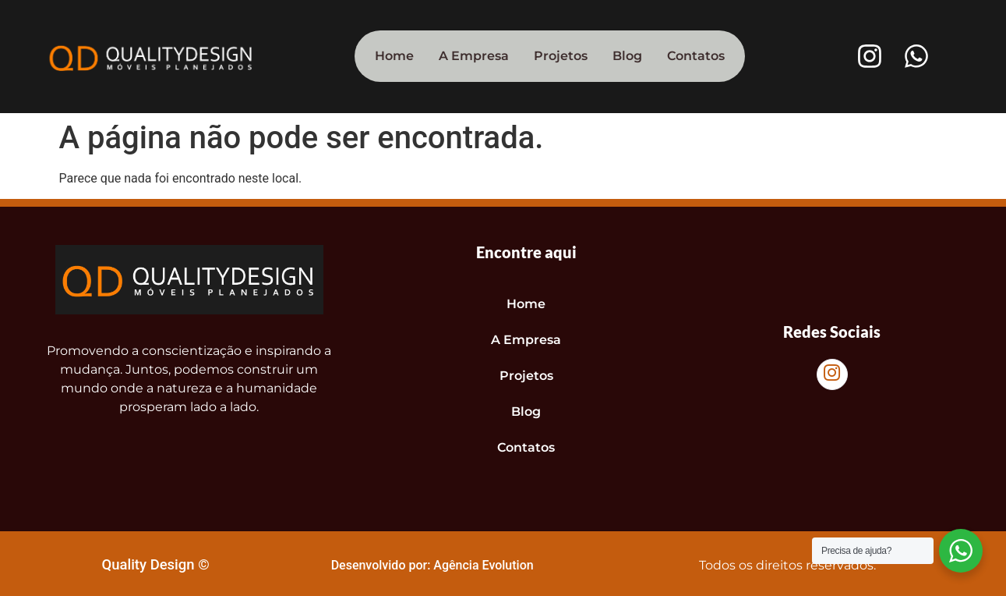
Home (394, 55)
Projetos (561, 55)
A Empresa (474, 55)
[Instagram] (832, 374)
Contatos (696, 55)
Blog (627, 55)
